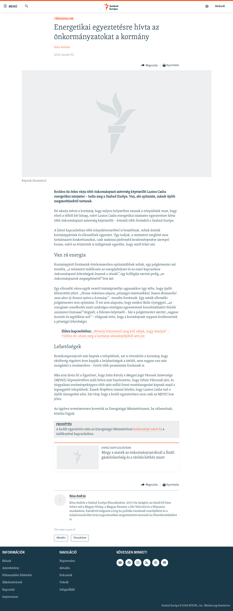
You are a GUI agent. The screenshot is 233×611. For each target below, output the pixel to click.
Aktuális (64, 568)
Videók (63, 582)
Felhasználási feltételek (17, 575)
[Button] (149, 65)
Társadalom (63, 19)
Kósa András (62, 47)
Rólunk (6, 561)
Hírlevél (220, 6)
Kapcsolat (8, 589)
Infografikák (67, 589)
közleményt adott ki (148, 429)
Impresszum (10, 596)
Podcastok (65, 575)
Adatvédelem (10, 568)
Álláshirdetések (12, 582)
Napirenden (67, 561)
